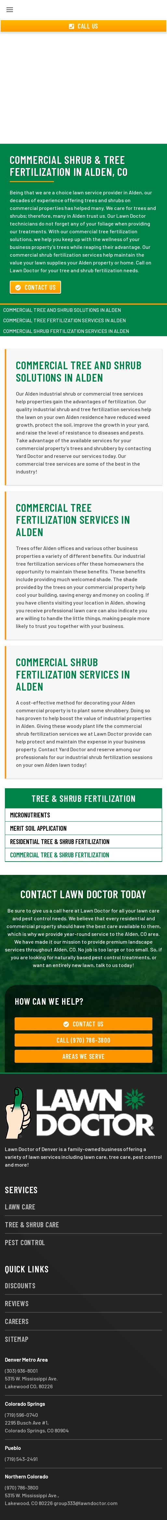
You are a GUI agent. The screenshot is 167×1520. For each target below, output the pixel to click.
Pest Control (25, 1242)
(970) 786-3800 (21, 1487)
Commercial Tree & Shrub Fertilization (59, 855)
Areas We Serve (83, 1056)
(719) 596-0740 (21, 1415)
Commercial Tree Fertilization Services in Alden (64, 320)
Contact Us (35, 287)
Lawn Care (20, 1206)
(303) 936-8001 (21, 1370)
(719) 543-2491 (21, 1459)
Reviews (17, 1303)
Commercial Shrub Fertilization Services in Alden (66, 331)
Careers (17, 1321)
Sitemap (16, 1339)
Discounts (20, 1285)
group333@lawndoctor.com (86, 1503)
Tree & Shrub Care (32, 1224)
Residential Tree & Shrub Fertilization (59, 841)
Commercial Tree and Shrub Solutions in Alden (62, 310)
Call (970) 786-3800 (83, 1040)
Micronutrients (30, 815)
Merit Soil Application (38, 828)
